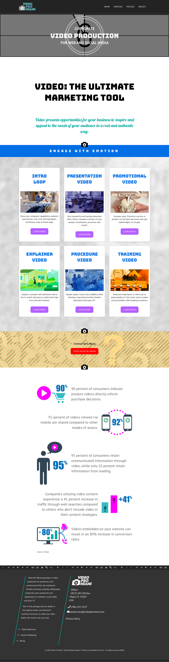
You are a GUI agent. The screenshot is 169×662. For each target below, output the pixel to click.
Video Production (29, 629)
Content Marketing (28, 635)
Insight (142, 6)
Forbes (45, 552)
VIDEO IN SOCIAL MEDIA (84, 351)
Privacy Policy (73, 618)
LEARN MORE (39, 231)
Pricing (130, 6)
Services (118, 6)
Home (107, 6)
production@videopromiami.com (87, 611)
